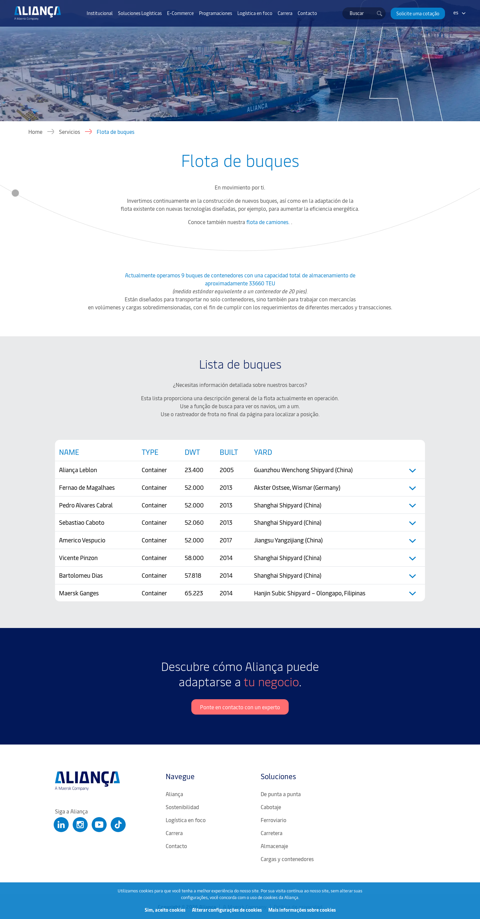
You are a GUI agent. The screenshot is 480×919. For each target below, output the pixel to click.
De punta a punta (281, 793)
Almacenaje (274, 845)
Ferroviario (273, 819)
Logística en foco (254, 13)
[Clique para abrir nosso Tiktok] (118, 824)
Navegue (180, 776)
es (455, 12)
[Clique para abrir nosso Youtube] (99, 824)
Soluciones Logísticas (140, 13)
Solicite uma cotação (417, 13)
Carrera (285, 13)
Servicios (69, 131)
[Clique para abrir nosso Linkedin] (61, 824)
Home (35, 131)
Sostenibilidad (182, 806)
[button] (418, 13)
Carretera (271, 832)
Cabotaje (271, 806)
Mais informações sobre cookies (302, 910)
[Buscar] (379, 13)
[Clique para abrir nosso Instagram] (80, 824)
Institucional (100, 13)
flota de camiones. (268, 221)
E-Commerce (180, 13)
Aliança (174, 793)
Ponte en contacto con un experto (240, 707)
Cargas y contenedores (287, 858)
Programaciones (215, 13)
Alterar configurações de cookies (227, 910)
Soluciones (278, 776)
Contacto (307, 13)
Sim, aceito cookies (165, 910)
